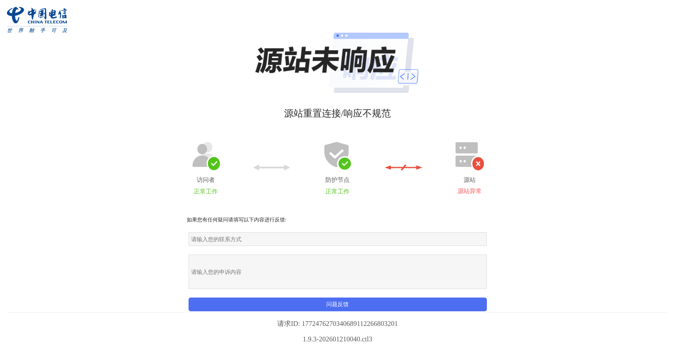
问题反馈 (337, 304)
